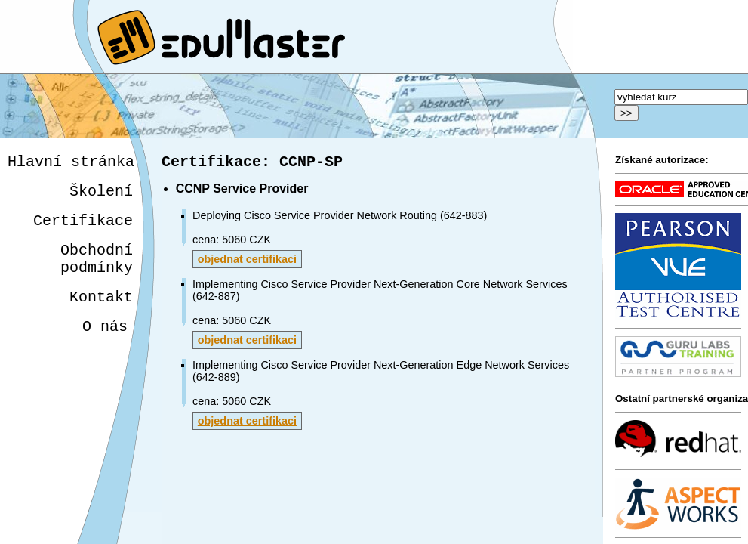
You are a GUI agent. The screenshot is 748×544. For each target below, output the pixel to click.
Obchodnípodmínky (96, 271)
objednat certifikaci (247, 262)
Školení (101, 196)
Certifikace (83, 228)
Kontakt (99, 314)
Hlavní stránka (71, 163)
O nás (102, 346)
